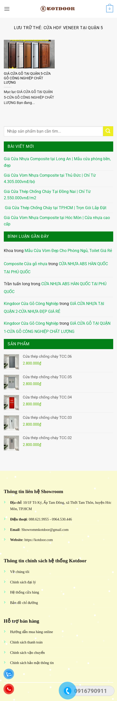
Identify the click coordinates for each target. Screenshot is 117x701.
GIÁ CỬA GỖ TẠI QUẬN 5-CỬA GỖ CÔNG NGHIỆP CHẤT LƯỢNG (27, 77)
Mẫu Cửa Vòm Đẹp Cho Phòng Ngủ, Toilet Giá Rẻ (68, 250)
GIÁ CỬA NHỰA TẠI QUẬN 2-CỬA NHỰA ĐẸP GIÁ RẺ (54, 307)
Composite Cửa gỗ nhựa (25, 263)
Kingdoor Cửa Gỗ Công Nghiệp (31, 303)
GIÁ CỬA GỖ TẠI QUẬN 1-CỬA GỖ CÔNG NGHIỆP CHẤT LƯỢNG (57, 327)
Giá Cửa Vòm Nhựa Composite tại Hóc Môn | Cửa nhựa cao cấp (57, 221)
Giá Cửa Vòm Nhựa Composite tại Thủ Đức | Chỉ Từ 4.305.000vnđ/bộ (50, 178)
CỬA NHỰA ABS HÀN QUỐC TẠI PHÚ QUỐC (55, 287)
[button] (7, 9)
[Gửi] (108, 131)
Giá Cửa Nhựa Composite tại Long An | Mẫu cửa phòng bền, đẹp (57, 162)
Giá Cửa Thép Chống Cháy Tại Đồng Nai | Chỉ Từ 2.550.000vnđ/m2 (47, 195)
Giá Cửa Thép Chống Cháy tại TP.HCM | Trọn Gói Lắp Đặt (55, 207)
